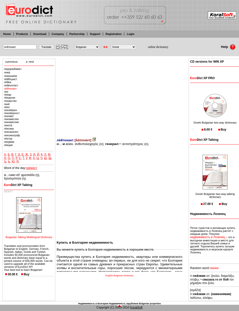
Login (130, 33)
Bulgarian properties (150, 303)
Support (95, 33)
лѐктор (8, 138)
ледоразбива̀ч (12, 68)
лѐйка (7, 82)
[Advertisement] (119, 95)
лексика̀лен (11, 131)
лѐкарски (9, 97)
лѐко (7, 107)
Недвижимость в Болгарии (93, 303)
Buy (26, 274)
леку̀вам (9, 141)
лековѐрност (11, 113)
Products (22, 33)
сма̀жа (214, 268)
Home (7, 33)
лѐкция (8, 145)
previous (12, 61)
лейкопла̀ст (11, 85)
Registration (113, 33)
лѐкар (7, 94)
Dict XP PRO (202, 78)
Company (58, 33)
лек (6, 91)
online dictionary (158, 47)
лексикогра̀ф (12, 135)
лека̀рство (10, 100)
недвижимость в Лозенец (207, 237)
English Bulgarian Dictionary (120, 275)
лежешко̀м (10, 75)
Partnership (77, 33)
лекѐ (7, 104)
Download (39, 33)
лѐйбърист (10, 79)
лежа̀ (7, 72)
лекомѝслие (11, 122)
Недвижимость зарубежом (123, 303)
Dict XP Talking (18, 185)
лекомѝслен (11, 119)
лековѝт (9, 116)
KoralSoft (136, 307)
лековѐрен (10, 110)
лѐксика (9, 128)
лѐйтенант (10, 88)
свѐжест (31, 168)
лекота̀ (8, 125)
